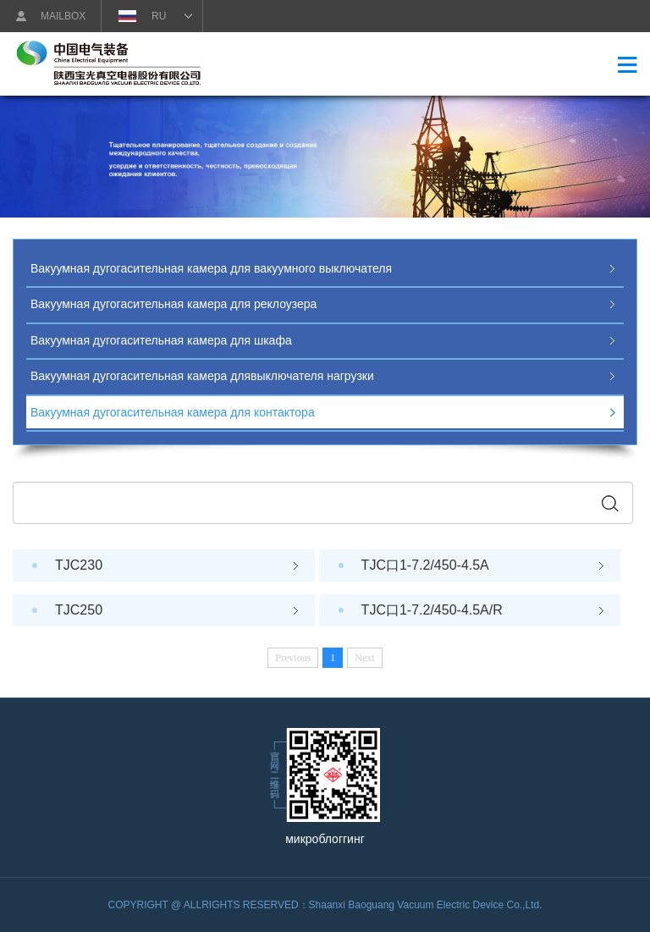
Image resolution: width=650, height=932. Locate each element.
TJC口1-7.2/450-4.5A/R (482, 610)
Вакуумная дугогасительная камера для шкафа (161, 340)
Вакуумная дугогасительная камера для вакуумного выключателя (211, 268)
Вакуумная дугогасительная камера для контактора (172, 412)
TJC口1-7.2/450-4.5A (482, 565)
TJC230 (176, 565)
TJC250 (176, 610)
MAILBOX (63, 16)
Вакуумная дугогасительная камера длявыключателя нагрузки (202, 376)
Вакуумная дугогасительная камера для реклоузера (173, 304)
